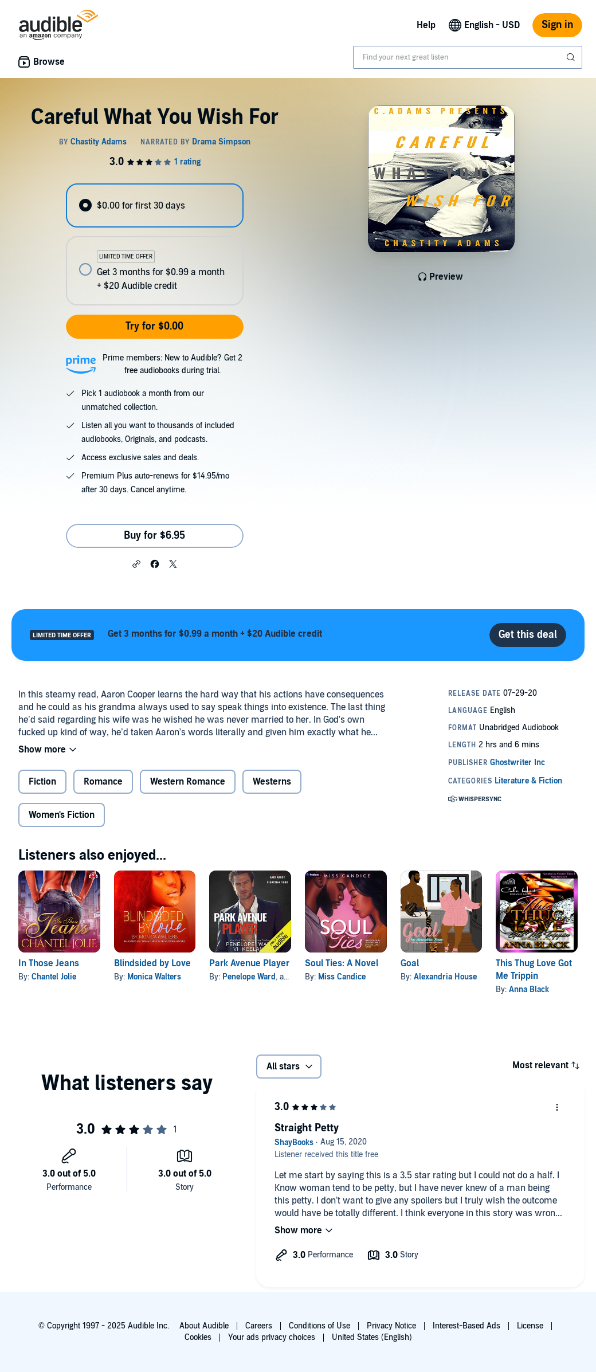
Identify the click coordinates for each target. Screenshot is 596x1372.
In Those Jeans (48, 963)
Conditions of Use (319, 1326)
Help (426, 25)
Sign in (557, 25)
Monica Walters (154, 977)
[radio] (154, 205)
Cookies (198, 1337)
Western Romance (187, 781)
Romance (103, 781)
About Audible (204, 1326)
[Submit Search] (572, 57)
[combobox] (467, 57)
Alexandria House (445, 977)
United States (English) (372, 1337)
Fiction (42, 781)
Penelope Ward (249, 977)
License (530, 1326)
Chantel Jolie (54, 977)
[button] (136, 563)
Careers (258, 1326)
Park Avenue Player (249, 963)
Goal (410, 963)
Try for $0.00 (154, 326)
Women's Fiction (62, 815)
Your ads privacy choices (271, 1337)
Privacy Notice (391, 1326)
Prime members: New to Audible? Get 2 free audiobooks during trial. (172, 364)
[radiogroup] (154, 244)
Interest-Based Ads (466, 1326)
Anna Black (529, 989)
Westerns (272, 781)
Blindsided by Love (152, 963)
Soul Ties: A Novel (341, 963)
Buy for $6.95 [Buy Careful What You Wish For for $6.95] (154, 536)
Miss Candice (342, 977)
